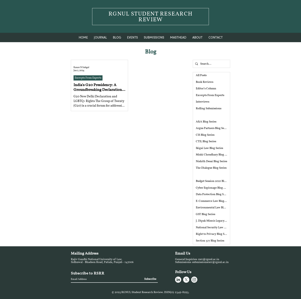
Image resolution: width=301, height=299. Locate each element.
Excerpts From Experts (88, 77)
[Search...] (211, 64)
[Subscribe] (150, 279)
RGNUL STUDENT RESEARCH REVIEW (150, 17)
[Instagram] (194, 280)
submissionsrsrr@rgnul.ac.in (210, 262)
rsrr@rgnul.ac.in (208, 259)
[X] (186, 280)
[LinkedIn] (178, 280)
